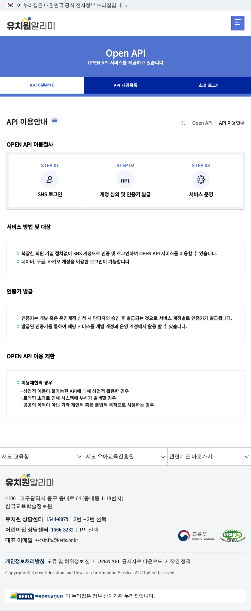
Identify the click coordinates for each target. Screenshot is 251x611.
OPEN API (114, 561)
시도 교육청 (15, 456)
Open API (202, 122)
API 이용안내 (42, 87)
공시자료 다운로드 (150, 561)
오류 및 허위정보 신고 (75, 561)
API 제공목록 (125, 87)
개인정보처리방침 (26, 561)
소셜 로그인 (209, 87)
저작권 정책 (188, 561)
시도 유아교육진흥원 (109, 456)
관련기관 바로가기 (190, 456)
